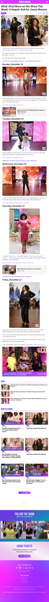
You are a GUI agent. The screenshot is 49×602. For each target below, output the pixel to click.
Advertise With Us (31, 587)
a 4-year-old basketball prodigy (23, 98)
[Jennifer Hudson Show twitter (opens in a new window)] (23, 568)
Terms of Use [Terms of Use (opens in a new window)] (16, 587)
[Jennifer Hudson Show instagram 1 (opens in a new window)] (10, 530)
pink (20, 258)
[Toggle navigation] (2, 1)
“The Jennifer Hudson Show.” (25, 50)
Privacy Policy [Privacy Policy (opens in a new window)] (8, 587)
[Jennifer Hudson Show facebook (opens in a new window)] (20, 568)
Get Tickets (24, 556)
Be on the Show (24, 582)
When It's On (25, 578)
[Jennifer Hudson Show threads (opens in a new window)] (32, 568)
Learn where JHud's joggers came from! (12, 105)
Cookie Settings (40, 587)
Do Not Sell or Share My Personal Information (24, 589)
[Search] (47, 2)
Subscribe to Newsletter (24, 571)
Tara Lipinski (27, 198)
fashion (17, 53)
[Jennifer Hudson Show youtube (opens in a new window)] (26, 568)
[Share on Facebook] (44, 13)
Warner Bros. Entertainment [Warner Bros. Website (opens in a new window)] (39, 592)
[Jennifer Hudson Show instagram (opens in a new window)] (29, 568)
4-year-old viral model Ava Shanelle (28, 153)
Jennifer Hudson (6, 48)
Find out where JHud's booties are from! (13, 158)
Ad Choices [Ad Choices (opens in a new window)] (22, 587)
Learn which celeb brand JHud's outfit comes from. (15, 203)
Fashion (3, 13)
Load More (24, 492)
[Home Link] (24, 1)
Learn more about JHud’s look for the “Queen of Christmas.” (18, 263)
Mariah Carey (12, 256)
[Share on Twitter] (47, 13)
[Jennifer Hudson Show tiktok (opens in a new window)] (17, 568)
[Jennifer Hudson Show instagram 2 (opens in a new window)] (29, 530)
